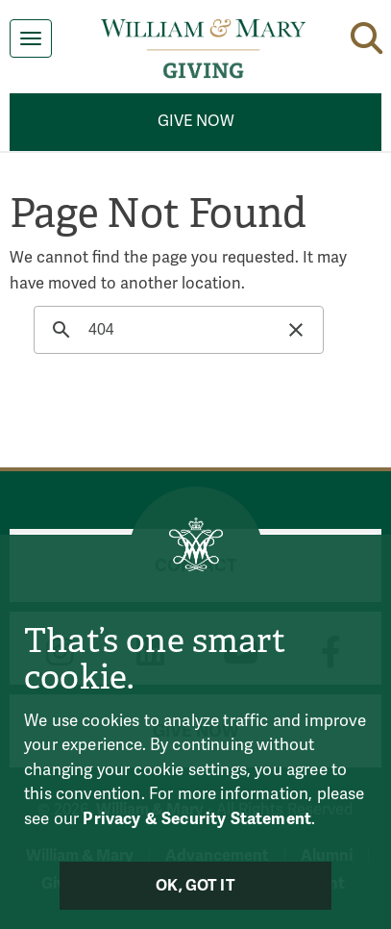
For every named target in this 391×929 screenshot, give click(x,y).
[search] (175, 329)
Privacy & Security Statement (197, 819)
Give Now (196, 121)
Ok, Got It (195, 885)
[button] (366, 35)
